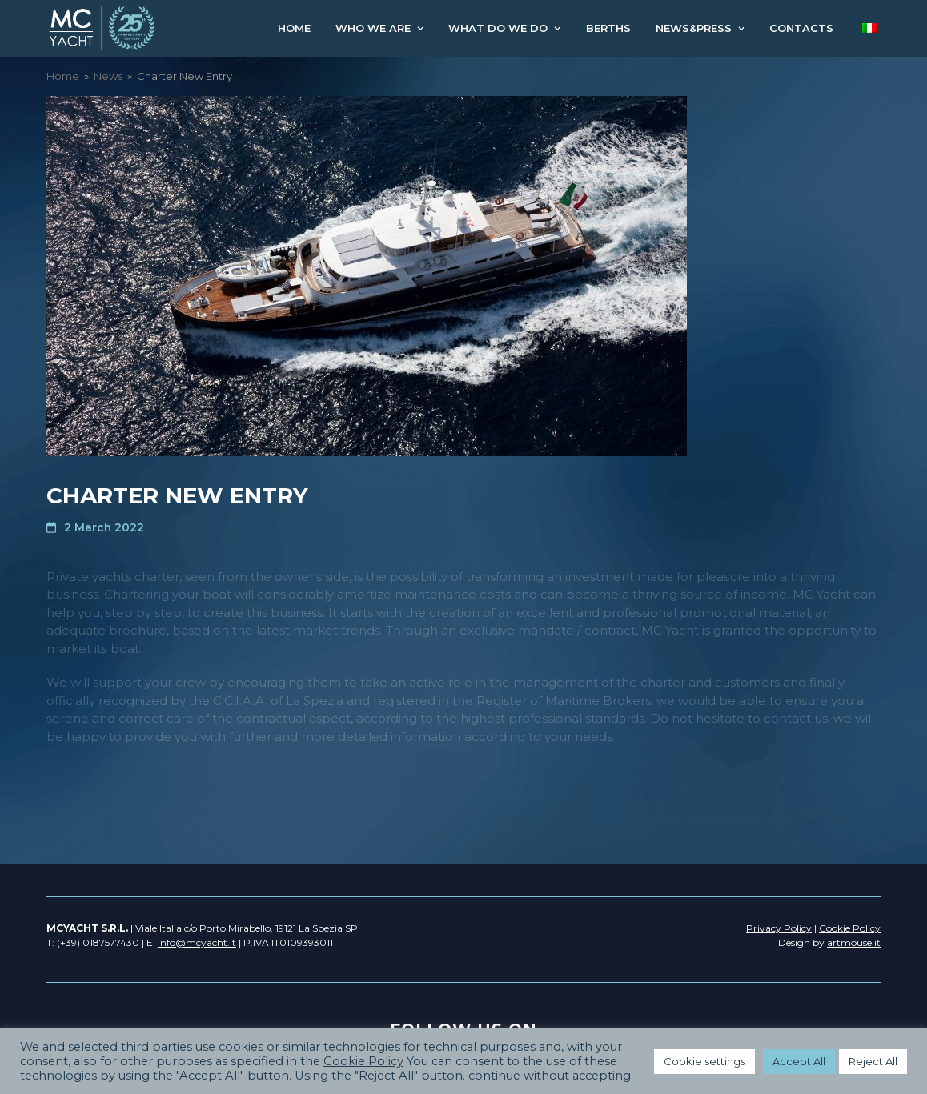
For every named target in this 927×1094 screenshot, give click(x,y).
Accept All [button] (798, 1061)
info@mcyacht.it (197, 942)
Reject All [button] (873, 1061)
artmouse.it (854, 942)
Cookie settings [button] (704, 1061)
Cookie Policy (363, 1061)
